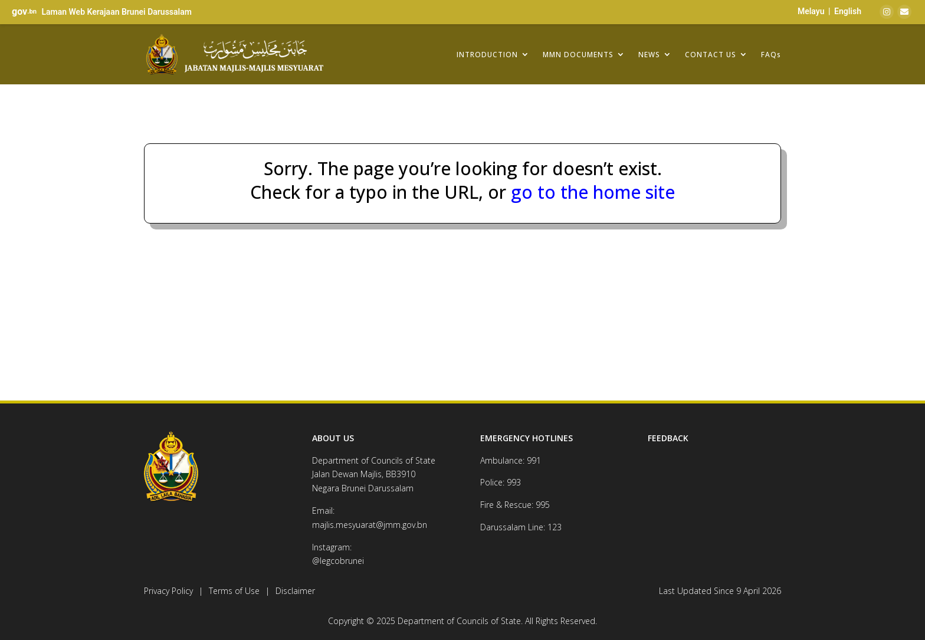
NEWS (649, 54)
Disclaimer (295, 590)
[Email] (904, 12)
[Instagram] (887, 12)
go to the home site (590, 192)
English (847, 11)
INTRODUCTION (487, 54)
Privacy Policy (168, 590)
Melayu (811, 11)
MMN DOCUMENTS (578, 54)
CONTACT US (710, 54)
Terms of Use (234, 590)
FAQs (771, 54)
